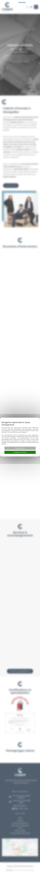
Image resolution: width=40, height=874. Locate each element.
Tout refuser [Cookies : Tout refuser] (22, 2)
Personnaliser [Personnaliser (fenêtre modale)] (20, 448)
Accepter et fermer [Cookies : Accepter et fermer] (20, 452)
